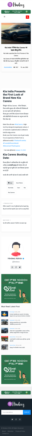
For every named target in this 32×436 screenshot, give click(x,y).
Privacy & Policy (20, 431)
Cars (18, 188)
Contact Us (5, 434)
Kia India (10, 188)
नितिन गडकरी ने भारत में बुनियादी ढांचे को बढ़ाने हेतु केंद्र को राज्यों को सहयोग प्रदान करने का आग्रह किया (16, 207)
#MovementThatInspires (11, 146)
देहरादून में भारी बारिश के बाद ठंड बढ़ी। (17, 347)
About (4, 431)
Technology (12, 312)
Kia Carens (11, 192)
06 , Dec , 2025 (17, 312)
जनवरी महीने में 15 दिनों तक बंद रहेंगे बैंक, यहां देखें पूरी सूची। (20, 340)
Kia (25, 188)
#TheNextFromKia (19, 140)
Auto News (19, 183)
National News (13, 337)
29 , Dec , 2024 (17, 320)
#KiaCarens (19, 124)
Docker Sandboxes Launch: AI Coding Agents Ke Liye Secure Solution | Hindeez (20, 315)
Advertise (10, 431)
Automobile (12, 320)
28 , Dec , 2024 (18, 345)
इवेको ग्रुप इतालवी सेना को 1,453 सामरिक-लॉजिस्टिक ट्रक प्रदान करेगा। (18, 323)
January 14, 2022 (21, 150)
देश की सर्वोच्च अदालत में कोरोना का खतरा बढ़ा (14, 223)
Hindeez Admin (15, 258)
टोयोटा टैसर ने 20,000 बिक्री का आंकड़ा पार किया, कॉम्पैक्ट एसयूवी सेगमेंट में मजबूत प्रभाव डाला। (20, 331)
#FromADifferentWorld (10, 143)
